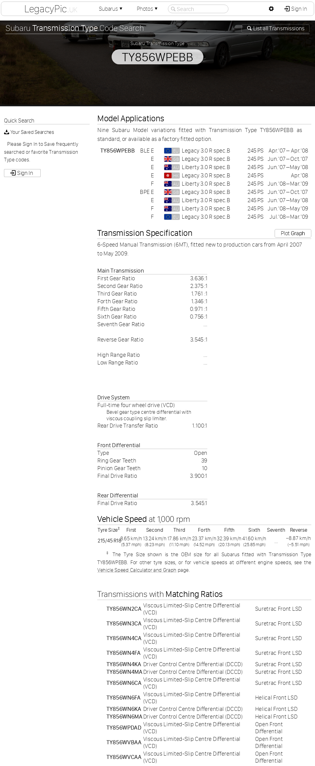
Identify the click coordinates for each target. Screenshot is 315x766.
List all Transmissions (278, 28)
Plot (293, 233)
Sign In (298, 8)
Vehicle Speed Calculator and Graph (136, 570)
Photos (148, 8)
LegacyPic (50, 8)
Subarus (111, 8)
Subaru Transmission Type (157, 43)
